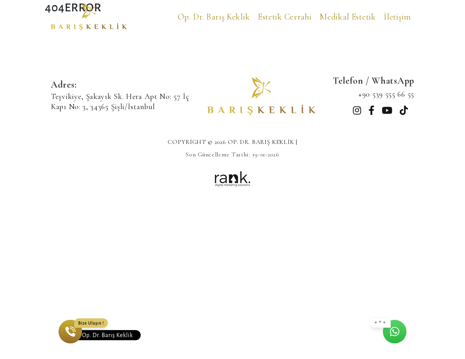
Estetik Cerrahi (285, 17)
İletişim (397, 17)
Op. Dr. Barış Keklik (214, 17)
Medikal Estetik (348, 17)
